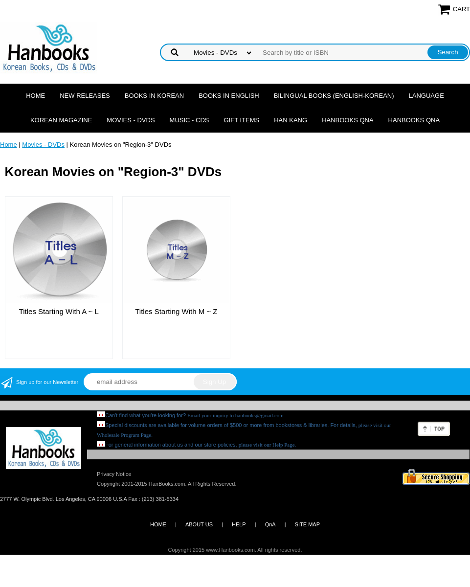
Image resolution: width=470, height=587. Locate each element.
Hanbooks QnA (347, 120)
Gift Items (242, 120)
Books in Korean (154, 95)
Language (426, 95)
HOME (158, 524)
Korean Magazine (61, 120)
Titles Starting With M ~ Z (176, 311)
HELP (239, 524)
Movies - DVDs (131, 120)
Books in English (229, 95)
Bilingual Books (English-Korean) (334, 95)
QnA (270, 524)
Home (35, 95)
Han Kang (290, 120)
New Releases (85, 95)
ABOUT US (199, 524)
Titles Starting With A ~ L (59, 311)
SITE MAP (307, 524)
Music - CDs (189, 120)
